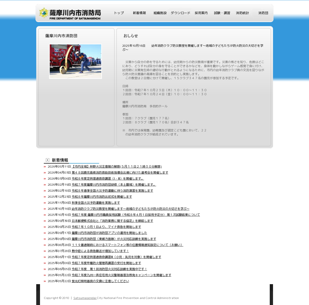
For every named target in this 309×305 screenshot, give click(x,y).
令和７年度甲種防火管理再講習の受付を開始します (106, 263)
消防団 (263, 13)
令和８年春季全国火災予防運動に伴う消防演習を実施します (112, 190)
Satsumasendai (85, 298)
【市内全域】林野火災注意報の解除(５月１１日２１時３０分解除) (117, 166)
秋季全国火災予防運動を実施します (96, 202)
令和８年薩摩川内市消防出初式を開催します (102, 196)
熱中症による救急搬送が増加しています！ (100, 251)
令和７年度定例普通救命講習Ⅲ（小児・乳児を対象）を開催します (116, 257)
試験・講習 (222, 13)
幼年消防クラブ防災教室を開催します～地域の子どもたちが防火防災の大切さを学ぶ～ (130, 209)
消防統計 (242, 13)
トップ (119, 13)
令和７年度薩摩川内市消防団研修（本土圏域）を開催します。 (114, 184)
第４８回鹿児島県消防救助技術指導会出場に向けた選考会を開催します (120, 172)
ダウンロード (180, 13)
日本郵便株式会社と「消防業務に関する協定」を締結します (112, 221)
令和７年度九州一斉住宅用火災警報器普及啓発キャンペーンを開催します (121, 275)
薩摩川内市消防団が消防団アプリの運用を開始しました (109, 233)
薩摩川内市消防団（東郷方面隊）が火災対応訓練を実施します (114, 239)
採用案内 (201, 13)
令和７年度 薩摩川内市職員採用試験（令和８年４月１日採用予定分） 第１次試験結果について (136, 215)
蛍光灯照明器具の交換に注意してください (100, 281)
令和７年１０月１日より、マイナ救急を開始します (106, 227)
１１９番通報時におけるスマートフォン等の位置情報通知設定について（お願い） (127, 245)
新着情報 (139, 13)
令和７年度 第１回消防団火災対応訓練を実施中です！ (109, 269)
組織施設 (160, 13)
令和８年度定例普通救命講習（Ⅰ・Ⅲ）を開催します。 (108, 178)
